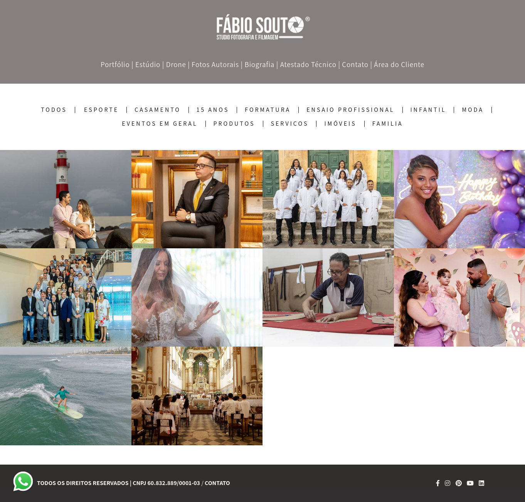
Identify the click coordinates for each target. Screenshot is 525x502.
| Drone (174, 64)
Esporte (101, 110)
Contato (217, 483)
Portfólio (115, 64)
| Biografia (258, 64)
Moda (472, 110)
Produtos (234, 124)
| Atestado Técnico (306, 64)
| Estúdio (145, 64)
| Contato (353, 64)
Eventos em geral (159, 124)
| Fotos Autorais (213, 64)
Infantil (428, 110)
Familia (387, 124)
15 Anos (213, 110)
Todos (54, 110)
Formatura (268, 110)
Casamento (158, 110)
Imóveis (340, 124)
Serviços (290, 124)
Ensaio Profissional (350, 110)
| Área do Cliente (397, 64)
